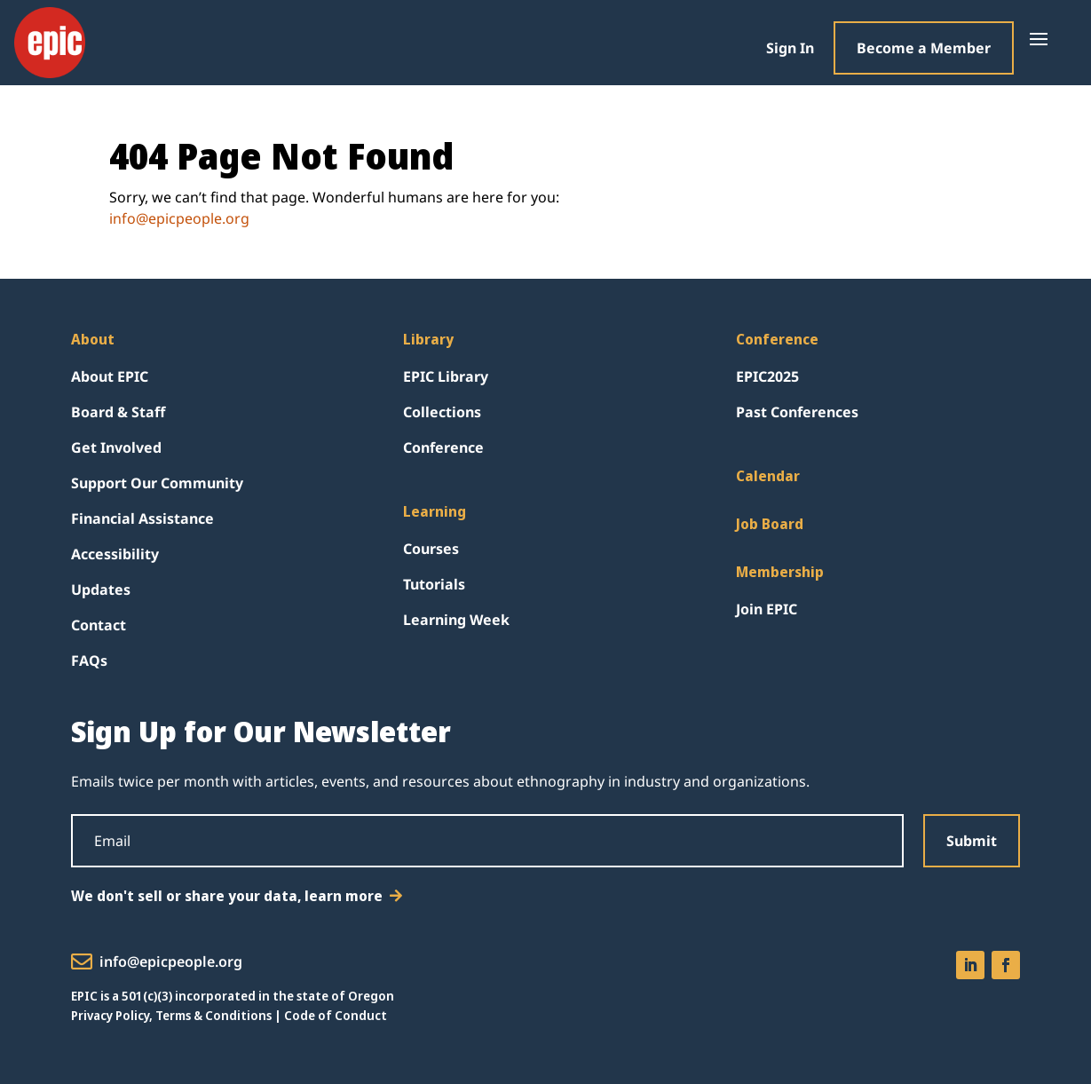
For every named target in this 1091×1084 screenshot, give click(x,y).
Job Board (769, 524)
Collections (442, 412)
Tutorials (434, 584)
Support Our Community (157, 483)
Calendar (768, 476)
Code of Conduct (335, 1015)
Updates (100, 589)
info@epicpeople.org (179, 218)
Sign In (790, 48)
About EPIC (109, 376)
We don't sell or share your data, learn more (227, 896)
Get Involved (116, 447)
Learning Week (456, 619)
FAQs (89, 660)
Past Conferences (797, 412)
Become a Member (924, 48)
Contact (98, 625)
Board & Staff (118, 412)
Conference (443, 447)
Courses (431, 548)
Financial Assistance (142, 518)
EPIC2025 (767, 376)
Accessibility (115, 554)
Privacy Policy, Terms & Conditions (171, 1015)
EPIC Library (445, 376)
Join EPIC (766, 609)
